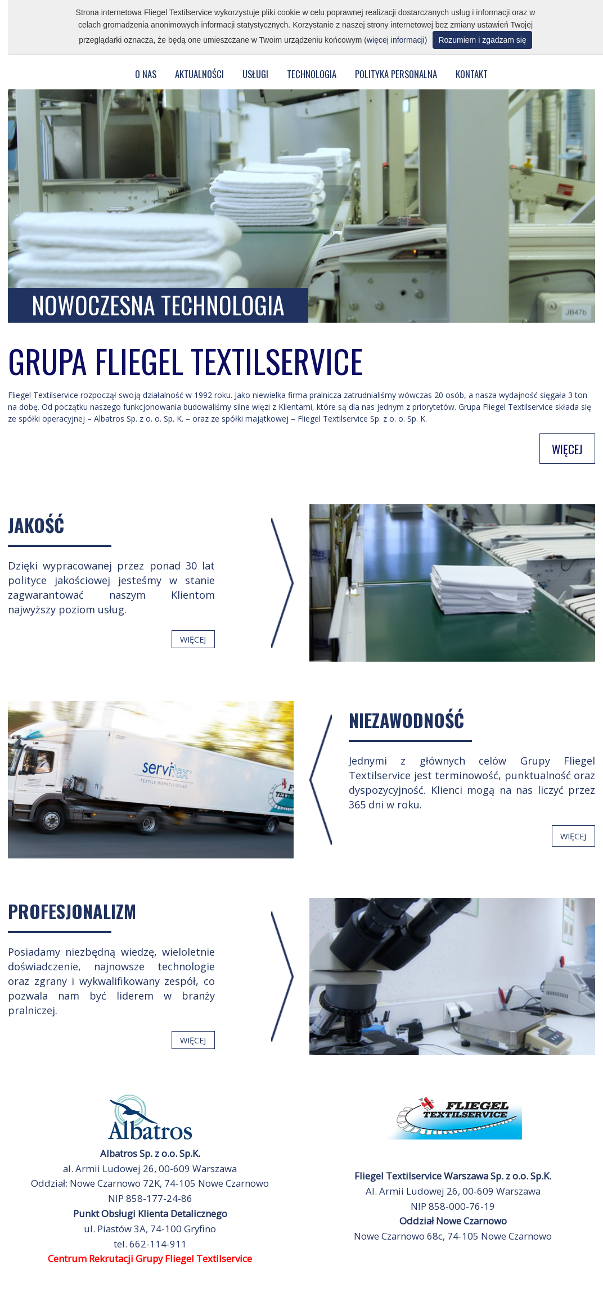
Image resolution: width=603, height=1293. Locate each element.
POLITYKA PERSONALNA (396, 74)
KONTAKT (472, 74)
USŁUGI (255, 74)
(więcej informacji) (395, 39)
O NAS (145, 74)
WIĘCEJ (567, 448)
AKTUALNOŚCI (199, 74)
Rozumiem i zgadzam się (482, 39)
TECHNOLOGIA (311, 74)
